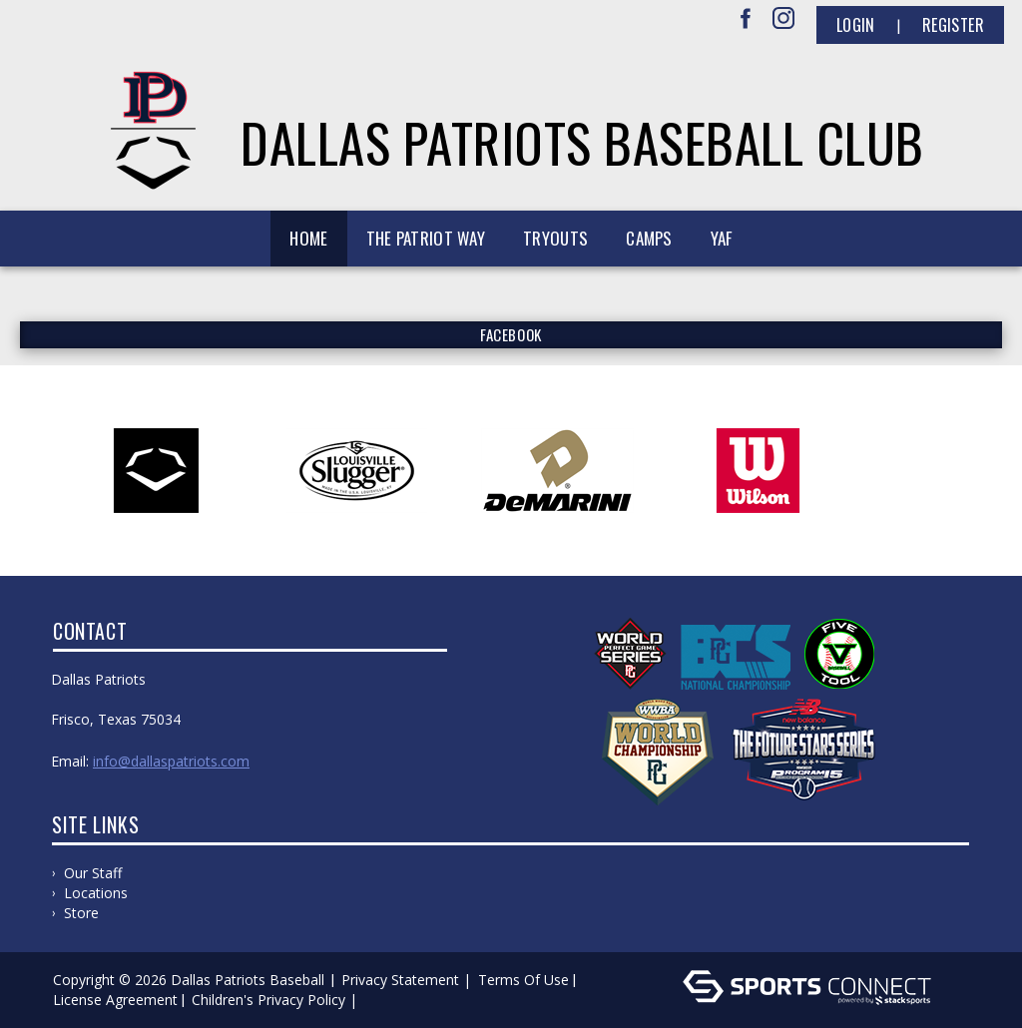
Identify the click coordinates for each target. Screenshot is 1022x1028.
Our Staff (93, 872)
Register (953, 25)
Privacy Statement (400, 979)
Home (308, 238)
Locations (96, 892)
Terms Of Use (523, 979)
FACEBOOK (511, 334)
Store (81, 912)
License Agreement (115, 999)
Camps (649, 238)
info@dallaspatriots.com (171, 761)
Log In (390, 999)
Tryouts (555, 238)
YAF (722, 238)
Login (855, 25)
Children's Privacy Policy (268, 999)
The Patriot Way (426, 238)
